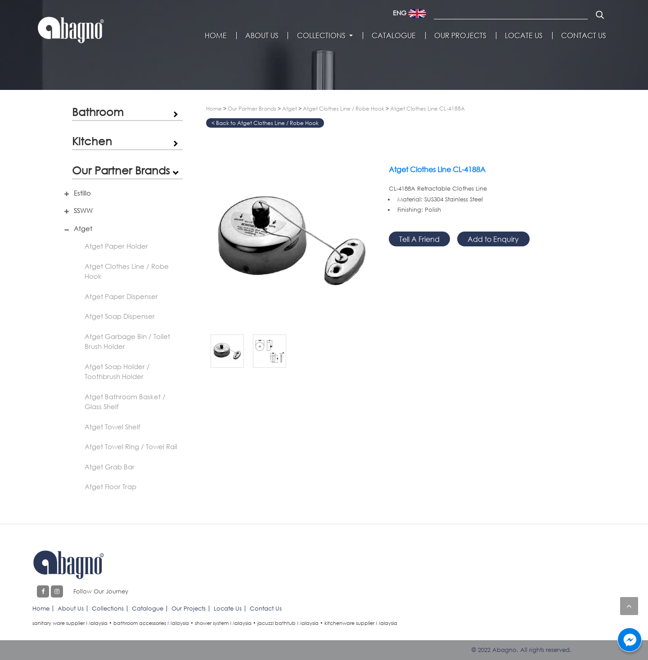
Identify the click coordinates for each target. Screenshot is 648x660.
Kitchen (92, 140)
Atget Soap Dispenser (120, 316)
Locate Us (524, 35)
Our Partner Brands (121, 170)
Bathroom (98, 111)
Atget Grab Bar (110, 467)
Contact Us (583, 35)
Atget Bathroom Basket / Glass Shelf (125, 401)
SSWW (83, 210)
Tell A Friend (419, 239)
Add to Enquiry (493, 239)
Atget (83, 228)
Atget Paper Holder (116, 246)
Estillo (82, 193)
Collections (321, 35)
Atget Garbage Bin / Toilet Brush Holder (127, 341)
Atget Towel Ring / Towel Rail (131, 446)
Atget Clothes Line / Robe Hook (127, 271)
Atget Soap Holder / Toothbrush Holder (117, 371)
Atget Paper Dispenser (121, 296)
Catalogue (394, 35)
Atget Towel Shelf (112, 427)
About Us (262, 35)
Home (216, 35)
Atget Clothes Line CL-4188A (427, 108)
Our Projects (460, 35)
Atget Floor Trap (110, 486)
